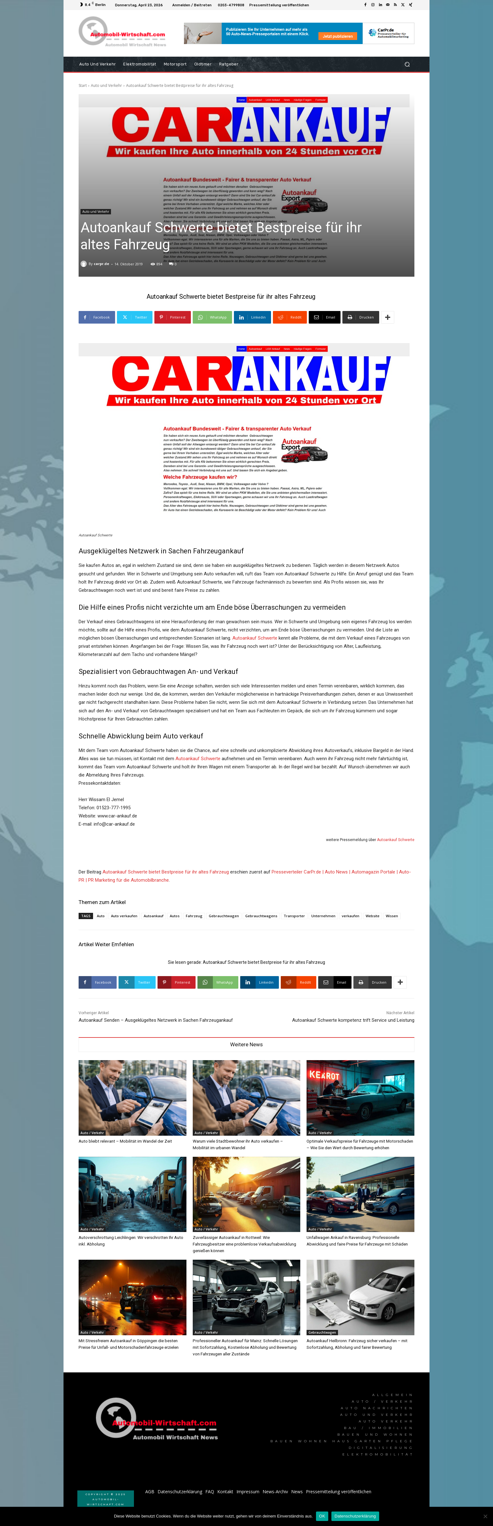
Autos (175, 915)
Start (83, 85)
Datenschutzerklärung (355, 1516)
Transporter (294, 915)
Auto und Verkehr (106, 85)
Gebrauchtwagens (261, 915)
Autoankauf (153, 915)
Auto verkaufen (124, 915)
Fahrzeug (194, 915)
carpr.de (101, 263)
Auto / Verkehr (92, 1133)
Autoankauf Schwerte (254, 638)
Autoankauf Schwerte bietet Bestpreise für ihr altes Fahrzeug (165, 872)
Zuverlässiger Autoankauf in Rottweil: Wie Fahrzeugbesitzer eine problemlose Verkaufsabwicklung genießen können (244, 1243)
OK (322, 1516)
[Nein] (485, 1516)
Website (372, 915)
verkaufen (350, 915)
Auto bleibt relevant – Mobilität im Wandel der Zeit (124, 1141)
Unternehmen (323, 915)
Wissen (392, 915)
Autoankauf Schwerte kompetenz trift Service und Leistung (353, 1020)
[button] (407, 64)
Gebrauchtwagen (224, 915)
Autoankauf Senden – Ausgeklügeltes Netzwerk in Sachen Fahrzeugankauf (156, 1020)
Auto (101, 915)
